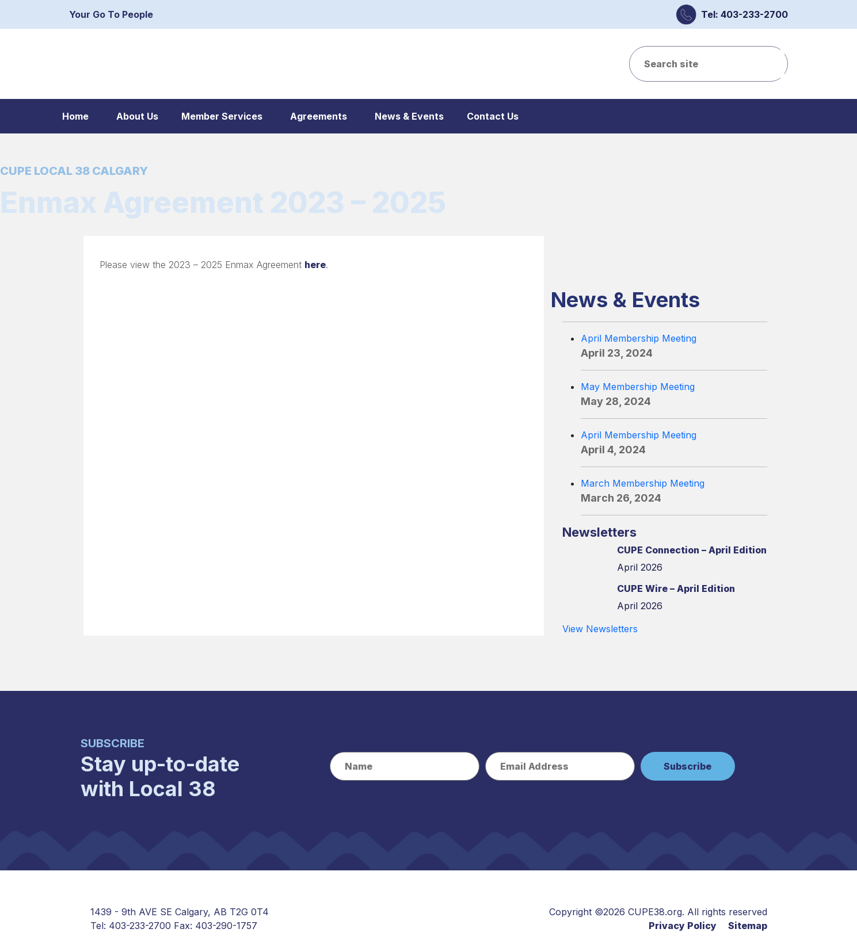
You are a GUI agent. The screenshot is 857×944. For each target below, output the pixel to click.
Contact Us (493, 116)
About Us (137, 116)
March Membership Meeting (642, 483)
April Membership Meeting (638, 338)
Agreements (318, 116)
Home (75, 116)
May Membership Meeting (638, 386)
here (315, 264)
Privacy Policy (683, 925)
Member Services (221, 116)
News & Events (409, 116)
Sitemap (747, 925)
